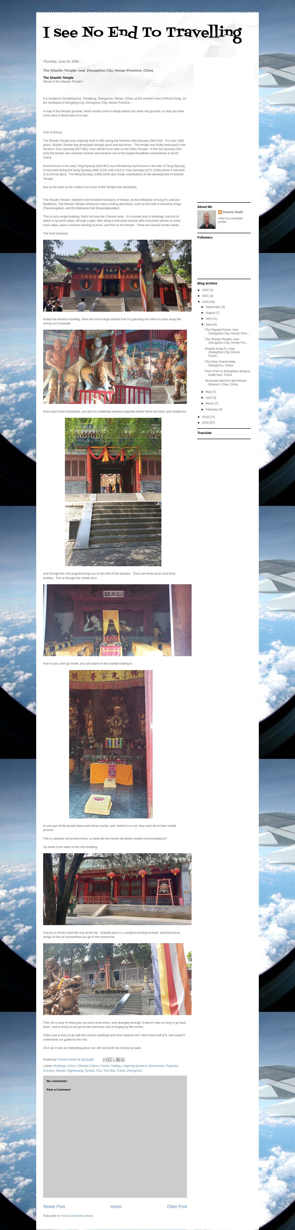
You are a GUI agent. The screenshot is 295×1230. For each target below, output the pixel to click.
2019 (206, 417)
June (209, 324)
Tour (99, 1070)
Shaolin (61, 1070)
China (72, 1065)
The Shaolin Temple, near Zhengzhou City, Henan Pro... (226, 341)
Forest (104, 1065)
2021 (206, 295)
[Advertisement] (224, 130)
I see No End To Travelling (142, 33)
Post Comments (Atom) (77, 1215)
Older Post (177, 1206)
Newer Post (54, 1206)
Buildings (60, 1065)
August (211, 312)
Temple (90, 1070)
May (209, 391)
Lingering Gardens (134, 1065)
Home (116, 1206)
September (213, 307)
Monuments (156, 1065)
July (209, 318)
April (209, 397)
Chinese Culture (88, 1065)
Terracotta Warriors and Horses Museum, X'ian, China (226, 382)
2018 (206, 422)
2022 (206, 290)
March (210, 403)
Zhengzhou (134, 1070)
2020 (206, 302)
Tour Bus (109, 1070)
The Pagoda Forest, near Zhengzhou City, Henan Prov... (227, 331)
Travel (121, 1070)
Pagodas (172, 1065)
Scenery (48, 1070)
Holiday (115, 1065)
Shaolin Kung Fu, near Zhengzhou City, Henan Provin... (222, 352)
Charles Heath (233, 212)
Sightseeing (75, 1070)
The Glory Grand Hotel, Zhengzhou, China (220, 363)
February (212, 409)
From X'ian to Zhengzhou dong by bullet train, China (227, 373)
